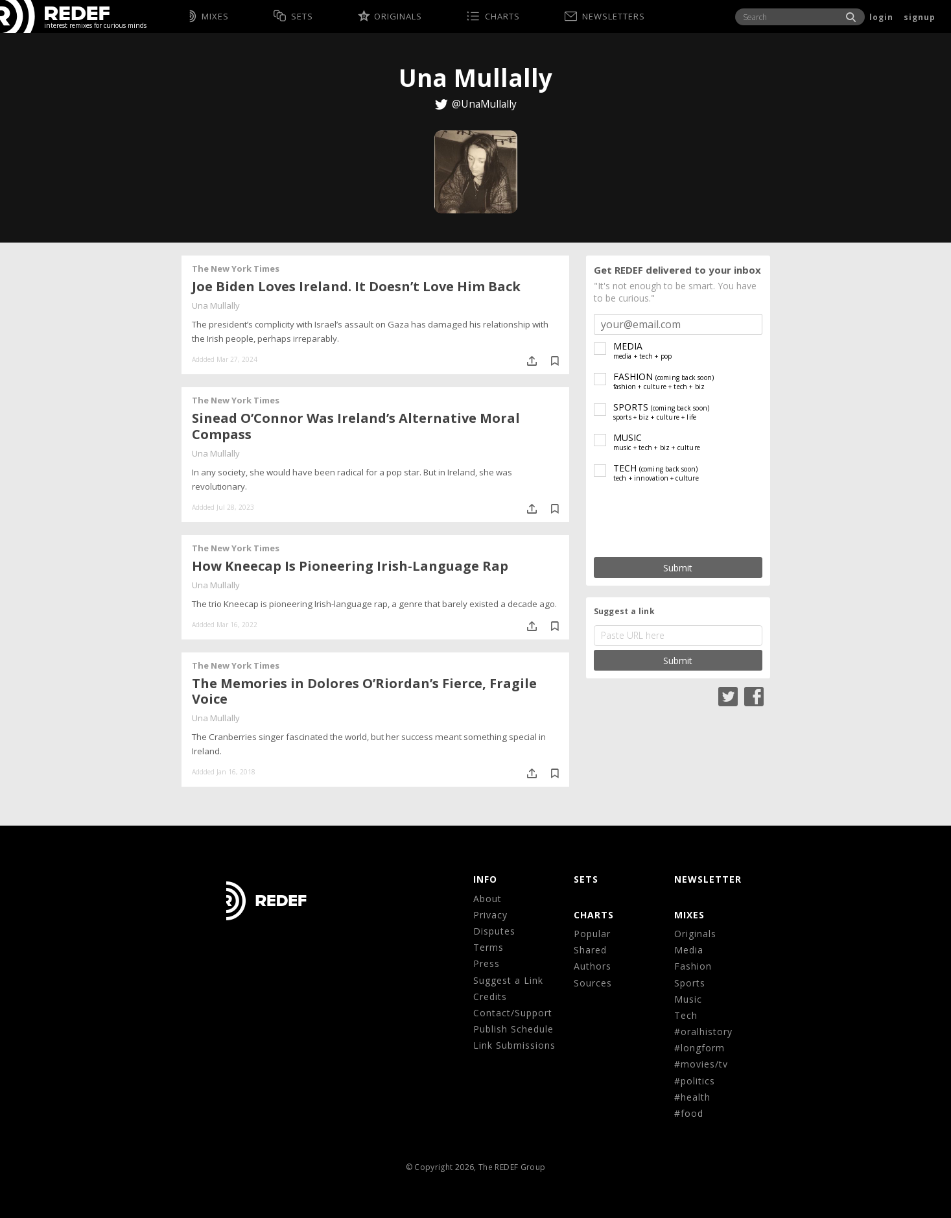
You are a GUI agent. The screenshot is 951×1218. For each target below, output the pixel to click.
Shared (590, 950)
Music (688, 999)
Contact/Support (512, 1013)
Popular (592, 933)
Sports (689, 983)
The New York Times (235, 268)
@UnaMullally (484, 104)
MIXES (689, 915)
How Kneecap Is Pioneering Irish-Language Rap (350, 566)
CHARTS (594, 915)
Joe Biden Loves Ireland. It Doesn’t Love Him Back (356, 286)
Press (486, 963)
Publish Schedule (513, 1029)
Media (688, 950)
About (487, 898)
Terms (488, 947)
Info (485, 879)
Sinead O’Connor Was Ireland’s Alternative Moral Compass (356, 426)
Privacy (490, 915)
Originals (695, 933)
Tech (686, 1015)
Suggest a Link (508, 980)
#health (692, 1097)
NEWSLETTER (708, 879)
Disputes (494, 931)
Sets (586, 879)
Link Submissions (514, 1045)
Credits (490, 996)
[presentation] (678, 520)
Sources (593, 983)
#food (688, 1113)
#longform (699, 1048)
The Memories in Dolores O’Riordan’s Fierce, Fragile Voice (364, 691)
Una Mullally (216, 305)
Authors (592, 966)
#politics (694, 1081)
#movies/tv (701, 1064)
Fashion (693, 966)
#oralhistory (703, 1031)
